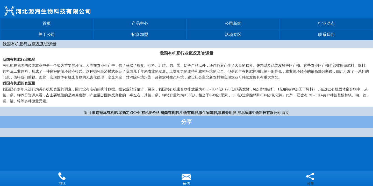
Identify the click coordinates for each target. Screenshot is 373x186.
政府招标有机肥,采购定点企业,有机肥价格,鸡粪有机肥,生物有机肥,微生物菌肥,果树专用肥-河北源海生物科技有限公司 (186, 113)
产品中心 (140, 23)
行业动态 (326, 23)
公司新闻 (233, 23)
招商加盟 (140, 34)
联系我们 (326, 34)
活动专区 (233, 34)
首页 (46, 23)
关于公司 (46, 34)
